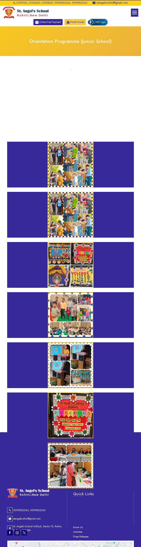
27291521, (20, 3)
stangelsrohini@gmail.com (110, 3)
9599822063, (63, 3)
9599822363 (79, 3)
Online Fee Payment (48, 22)
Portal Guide (75, 22)
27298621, (48, 3)
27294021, (35, 3)
